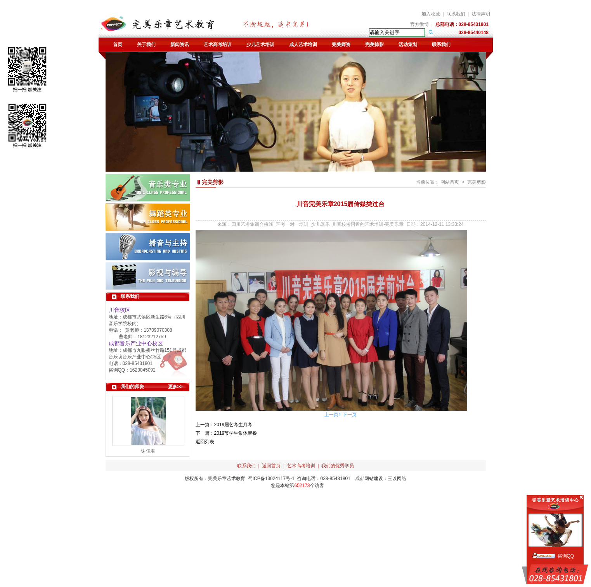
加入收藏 (430, 14)
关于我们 (146, 44)
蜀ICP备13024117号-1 (271, 478)
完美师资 (341, 44)
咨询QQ (566, 556)
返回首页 (271, 465)
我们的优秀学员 (337, 465)
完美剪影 (476, 182)
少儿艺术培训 (260, 44)
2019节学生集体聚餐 (235, 433)
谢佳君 (148, 451)
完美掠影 (374, 44)
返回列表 (205, 441)
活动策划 (408, 44)
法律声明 (480, 14)
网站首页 (449, 182)
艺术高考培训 (218, 44)
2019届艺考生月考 (233, 424)
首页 (117, 44)
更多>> (175, 386)
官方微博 (419, 24)
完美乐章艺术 (222, 478)
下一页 (350, 414)
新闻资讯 (179, 44)
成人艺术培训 (303, 44)
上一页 (331, 414)
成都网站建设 (369, 478)
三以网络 (397, 478)
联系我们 (456, 14)
